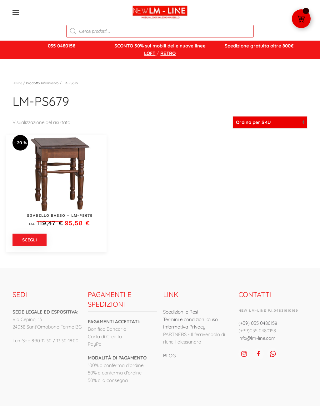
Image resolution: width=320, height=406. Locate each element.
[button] (15, 12)
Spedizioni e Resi (180, 312)
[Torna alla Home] (160, 12)
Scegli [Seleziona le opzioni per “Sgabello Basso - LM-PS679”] (29, 240)
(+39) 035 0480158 (257, 323)
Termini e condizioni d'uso (190, 319)
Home (17, 83)
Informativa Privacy (184, 327)
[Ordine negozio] (270, 122)
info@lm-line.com (257, 338)
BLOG (169, 356)
